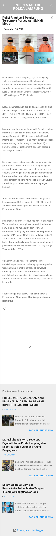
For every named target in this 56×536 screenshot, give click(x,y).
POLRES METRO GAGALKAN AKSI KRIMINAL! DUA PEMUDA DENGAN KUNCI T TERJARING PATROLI (23, 401)
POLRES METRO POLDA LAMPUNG (28, 7)
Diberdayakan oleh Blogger (28, 530)
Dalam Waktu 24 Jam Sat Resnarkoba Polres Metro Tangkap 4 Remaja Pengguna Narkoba (23, 488)
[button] (52, 18)
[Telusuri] (52, 6)
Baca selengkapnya (41, 430)
